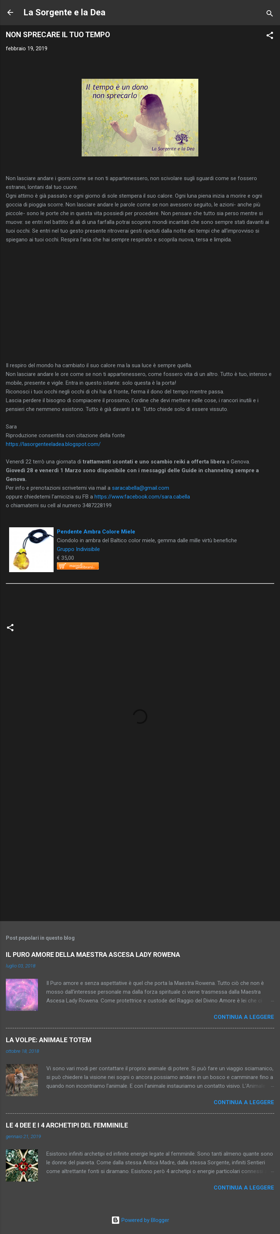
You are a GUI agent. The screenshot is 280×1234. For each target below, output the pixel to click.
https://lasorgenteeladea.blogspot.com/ (53, 444)
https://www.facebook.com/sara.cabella (142, 496)
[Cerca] (269, 15)
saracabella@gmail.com (140, 488)
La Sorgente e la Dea (64, 12)
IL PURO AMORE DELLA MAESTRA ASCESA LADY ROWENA (93, 954)
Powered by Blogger (140, 1220)
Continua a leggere (244, 1017)
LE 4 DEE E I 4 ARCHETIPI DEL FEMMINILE (67, 1125)
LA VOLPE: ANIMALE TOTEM (49, 1040)
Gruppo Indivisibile (78, 549)
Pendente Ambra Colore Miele (96, 531)
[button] (269, 36)
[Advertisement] (140, 858)
